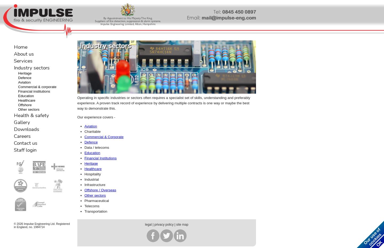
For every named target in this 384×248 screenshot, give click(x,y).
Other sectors (28, 109)
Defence (24, 78)
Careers (22, 136)
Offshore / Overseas (100, 190)
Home (20, 47)
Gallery (22, 122)
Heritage (24, 73)
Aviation (24, 82)
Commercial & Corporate (104, 137)
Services (23, 60)
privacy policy (164, 224)
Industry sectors (32, 67)
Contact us (25, 143)
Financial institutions (34, 91)
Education (26, 96)
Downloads (26, 129)
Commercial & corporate (37, 87)
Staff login (25, 150)
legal (148, 224)
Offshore (25, 105)
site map (182, 224)
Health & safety (31, 115)
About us (24, 54)
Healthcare (26, 100)
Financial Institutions (101, 158)
